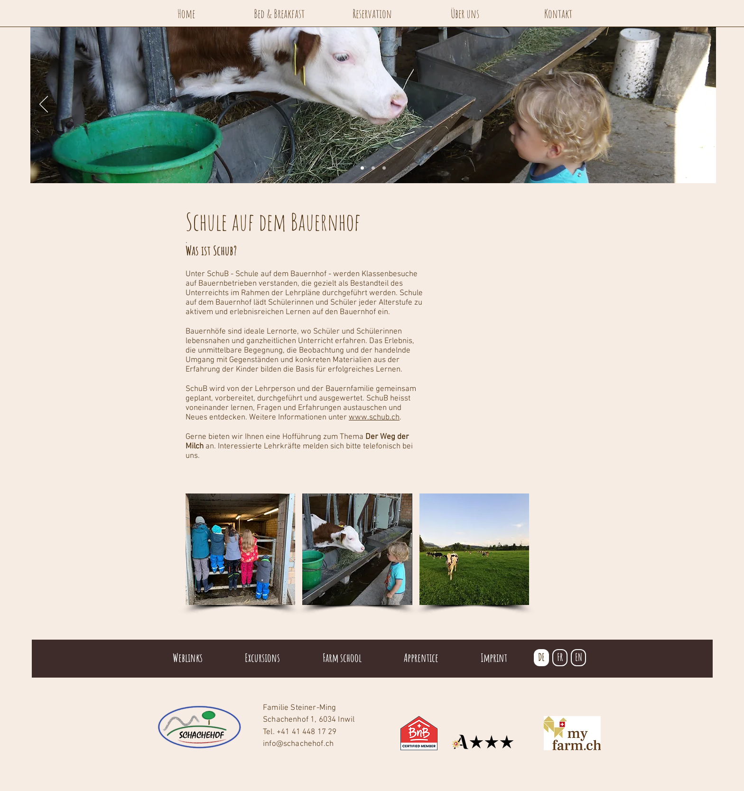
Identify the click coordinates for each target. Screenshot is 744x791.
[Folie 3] (384, 168)
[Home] (186, 13)
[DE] (541, 657)
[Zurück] (43, 105)
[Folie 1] (362, 168)
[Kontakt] (558, 13)
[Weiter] (702, 105)
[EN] (578, 657)
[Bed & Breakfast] (279, 13)
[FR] (559, 657)
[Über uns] (465, 13)
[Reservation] (372, 13)
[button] (240, 549)
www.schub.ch (374, 417)
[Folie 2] (373, 168)
